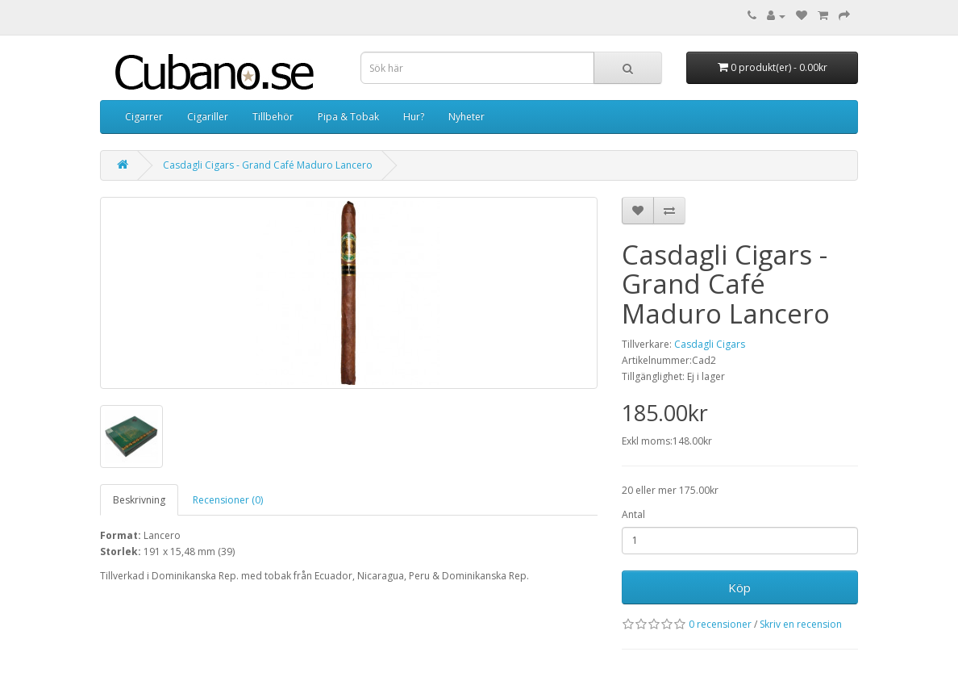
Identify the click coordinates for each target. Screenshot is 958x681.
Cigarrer (144, 116)
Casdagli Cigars (709, 344)
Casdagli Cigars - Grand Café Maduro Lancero (268, 165)
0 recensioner (720, 624)
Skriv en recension (801, 624)
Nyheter (466, 116)
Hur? (413, 116)
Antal (633, 514)
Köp (739, 587)
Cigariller (207, 116)
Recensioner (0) (228, 500)
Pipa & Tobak (348, 116)
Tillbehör (273, 116)
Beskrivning (139, 500)
